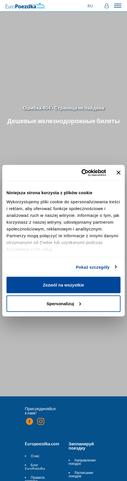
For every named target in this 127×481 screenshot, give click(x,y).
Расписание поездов (81, 474)
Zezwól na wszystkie (63, 285)
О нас (35, 456)
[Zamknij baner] (119, 173)
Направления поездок (82, 462)
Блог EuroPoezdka (35, 467)
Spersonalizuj (64, 303)
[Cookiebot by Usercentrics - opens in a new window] (81, 172)
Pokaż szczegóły (93, 266)
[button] (90, 5)
